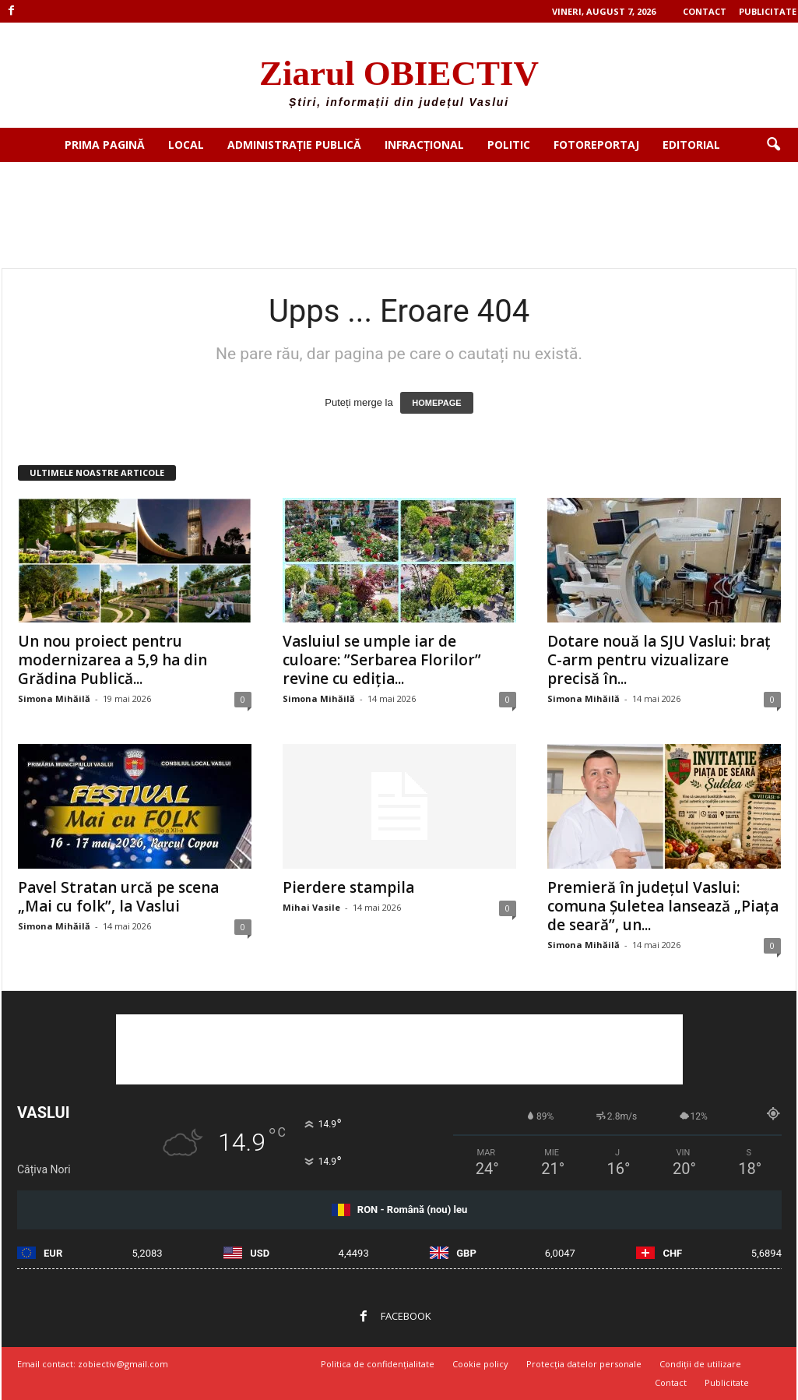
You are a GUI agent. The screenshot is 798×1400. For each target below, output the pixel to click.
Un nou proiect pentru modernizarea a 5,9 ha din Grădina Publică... (112, 660)
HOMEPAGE (436, 402)
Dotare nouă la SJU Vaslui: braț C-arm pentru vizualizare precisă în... (659, 660)
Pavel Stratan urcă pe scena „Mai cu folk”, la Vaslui (118, 896)
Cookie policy (480, 1364)
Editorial (691, 144)
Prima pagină (105, 144)
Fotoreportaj (596, 144)
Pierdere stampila (348, 887)
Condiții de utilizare (700, 1364)
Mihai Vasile (311, 907)
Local (186, 144)
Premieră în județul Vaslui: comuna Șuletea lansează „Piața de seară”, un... (663, 906)
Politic (508, 144)
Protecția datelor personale (584, 1364)
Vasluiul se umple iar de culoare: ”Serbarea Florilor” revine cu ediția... (382, 660)
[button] (773, 145)
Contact (704, 11)
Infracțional (424, 144)
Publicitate (767, 11)
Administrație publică (294, 144)
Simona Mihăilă (54, 698)
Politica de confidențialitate (377, 1364)
